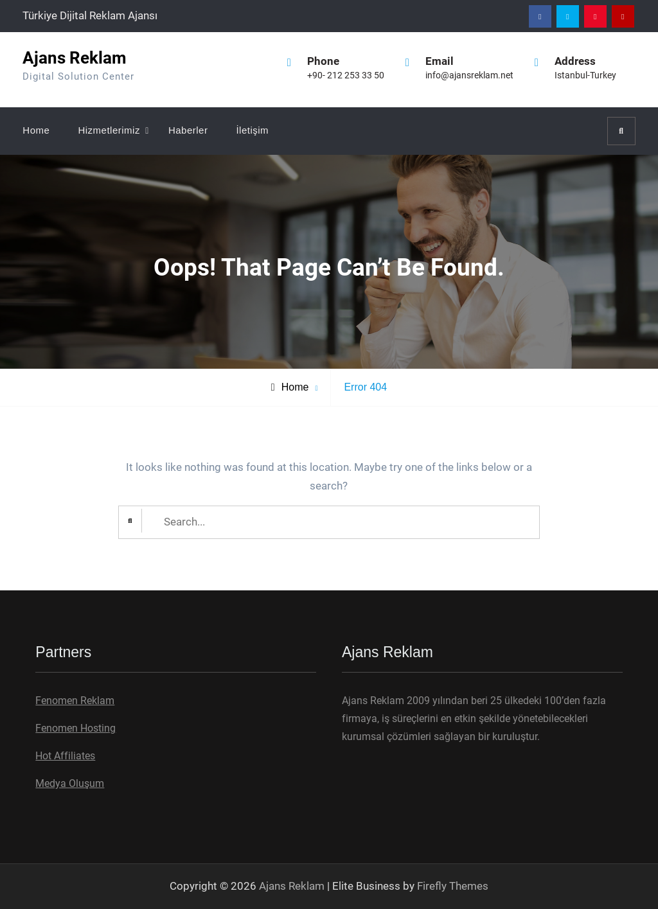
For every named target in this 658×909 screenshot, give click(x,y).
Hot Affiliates (65, 756)
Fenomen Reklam (74, 700)
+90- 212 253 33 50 (345, 75)
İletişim (252, 130)
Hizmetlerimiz (109, 130)
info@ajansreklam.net (469, 75)
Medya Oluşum (69, 783)
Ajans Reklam (74, 57)
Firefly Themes (452, 885)
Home (35, 130)
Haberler (188, 130)
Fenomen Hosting (75, 728)
